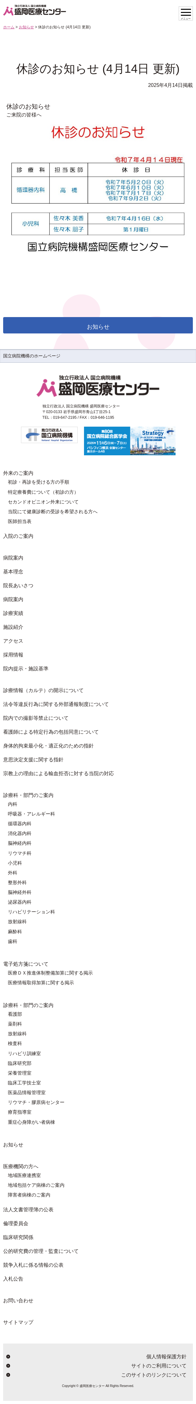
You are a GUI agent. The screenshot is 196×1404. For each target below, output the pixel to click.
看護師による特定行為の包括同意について (51, 732)
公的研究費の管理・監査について (41, 1251)
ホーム (8, 27)
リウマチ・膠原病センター (36, 1102)
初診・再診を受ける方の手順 (38, 482)
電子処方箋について (25, 964)
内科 (12, 804)
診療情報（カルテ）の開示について (43, 690)
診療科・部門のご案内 (28, 795)
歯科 (12, 941)
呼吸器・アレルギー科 (31, 813)
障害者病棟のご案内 (29, 1194)
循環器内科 (19, 823)
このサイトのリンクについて (154, 1375)
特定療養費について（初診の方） (43, 492)
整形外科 (17, 882)
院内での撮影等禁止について (36, 718)
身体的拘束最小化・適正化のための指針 (48, 745)
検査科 (15, 1043)
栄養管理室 (19, 1073)
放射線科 (17, 921)
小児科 (15, 863)
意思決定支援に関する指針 (33, 759)
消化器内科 (19, 833)
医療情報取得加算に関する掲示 (41, 982)
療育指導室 (19, 1112)
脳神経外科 (19, 892)
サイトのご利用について (159, 1365)
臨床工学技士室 (24, 1082)
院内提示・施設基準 (25, 668)
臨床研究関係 (18, 1237)
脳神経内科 (19, 843)
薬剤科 (15, 1023)
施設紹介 (13, 627)
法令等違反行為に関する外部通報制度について (56, 704)
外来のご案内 (18, 473)
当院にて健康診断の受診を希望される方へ (53, 511)
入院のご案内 (18, 536)
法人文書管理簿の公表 (28, 1209)
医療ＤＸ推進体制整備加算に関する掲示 (50, 972)
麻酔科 (15, 931)
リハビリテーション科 (31, 911)
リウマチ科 (19, 853)
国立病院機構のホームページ (31, 355)
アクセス (13, 641)
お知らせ (26, 27)
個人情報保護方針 (166, 1356)
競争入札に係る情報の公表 (33, 1265)
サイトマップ (18, 1322)
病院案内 (13, 557)
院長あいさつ (18, 585)
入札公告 (13, 1279)
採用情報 (13, 654)
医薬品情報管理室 (27, 1092)
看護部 (15, 1014)
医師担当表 (19, 521)
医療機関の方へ (20, 1166)
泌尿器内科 (19, 902)
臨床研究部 (19, 1063)
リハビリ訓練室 (24, 1053)
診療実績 (13, 613)
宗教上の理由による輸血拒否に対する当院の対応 (58, 773)
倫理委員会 (15, 1223)
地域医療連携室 (24, 1175)
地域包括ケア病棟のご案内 (36, 1185)
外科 (12, 872)
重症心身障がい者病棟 (31, 1122)
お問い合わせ (18, 1300)
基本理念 (13, 571)
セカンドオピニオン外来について (43, 501)
